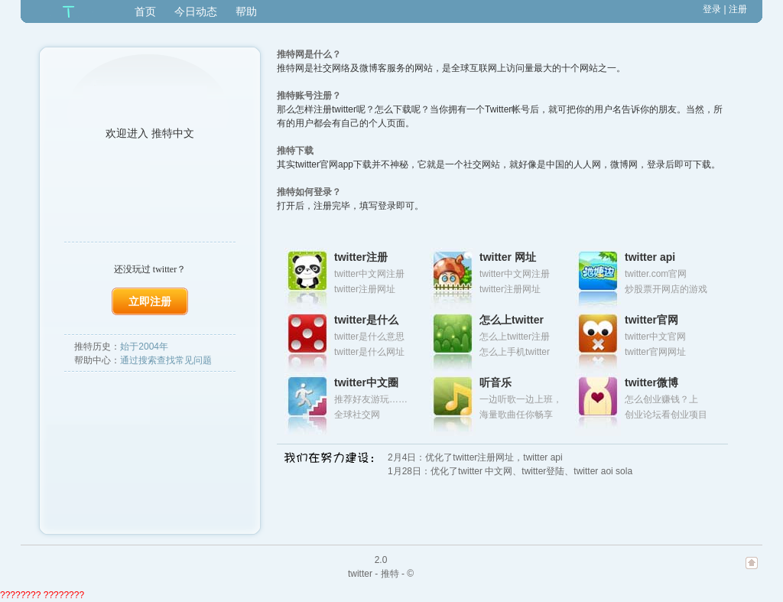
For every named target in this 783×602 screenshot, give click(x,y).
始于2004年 (144, 346)
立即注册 (149, 301)
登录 (712, 9)
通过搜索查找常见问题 (166, 360)
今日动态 (195, 11)
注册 (738, 9)
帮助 (246, 11)
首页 (145, 11)
